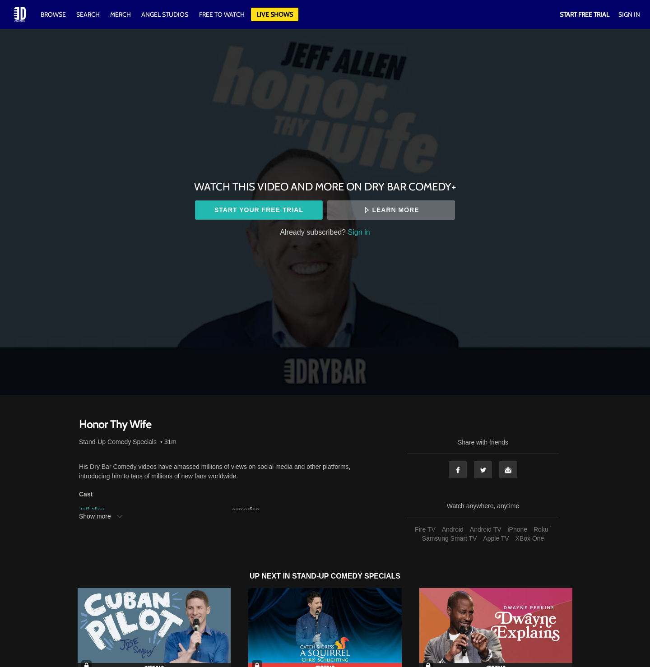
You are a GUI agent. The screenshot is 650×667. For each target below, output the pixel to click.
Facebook (457, 470)
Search (88, 14)
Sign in (359, 232)
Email (508, 470)
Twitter (483, 470)
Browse (54, 14)
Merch (120, 14)
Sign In (629, 14)
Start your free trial (258, 209)
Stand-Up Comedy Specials (118, 441)
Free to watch (222, 14)
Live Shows (274, 14)
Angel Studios (164, 14)
